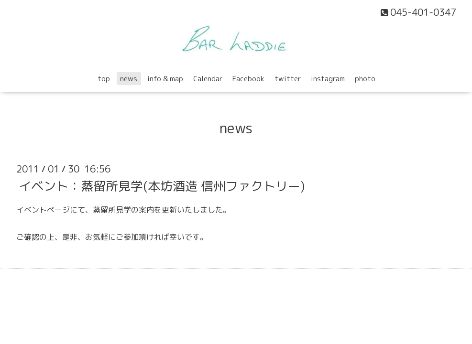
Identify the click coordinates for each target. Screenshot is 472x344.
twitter (287, 79)
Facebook (248, 79)
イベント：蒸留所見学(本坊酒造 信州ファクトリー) (162, 185)
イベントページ (43, 209)
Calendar (207, 79)
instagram (328, 79)
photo (365, 79)
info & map (165, 79)
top (104, 79)
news (128, 79)
